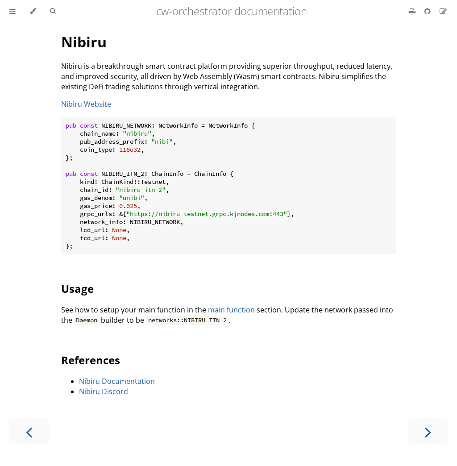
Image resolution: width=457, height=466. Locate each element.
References (90, 360)
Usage (77, 288)
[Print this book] (413, 11)
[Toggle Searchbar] (52, 11)
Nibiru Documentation (117, 381)
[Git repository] (428, 11)
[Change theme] (33, 11)
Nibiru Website (86, 104)
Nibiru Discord (103, 391)
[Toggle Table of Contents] (12, 11)
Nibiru (84, 41)
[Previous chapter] (29, 431)
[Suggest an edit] (443, 11)
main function (231, 310)
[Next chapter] (428, 431)
